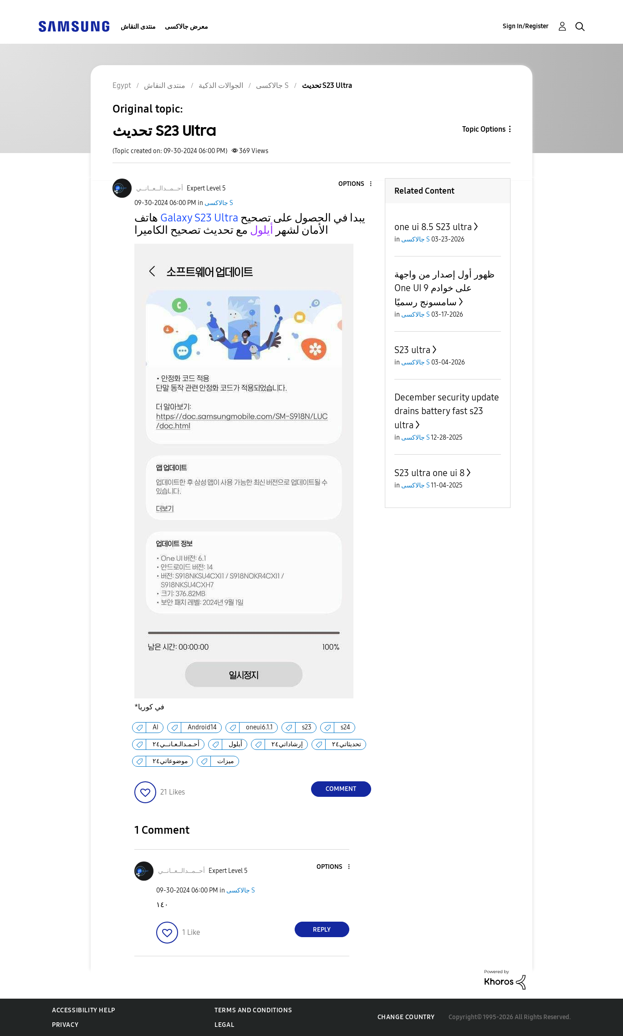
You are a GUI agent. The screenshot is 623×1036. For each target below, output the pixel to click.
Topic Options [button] (484, 129)
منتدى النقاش (138, 27)
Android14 (202, 727)
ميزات (225, 761)
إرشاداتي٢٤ (287, 744)
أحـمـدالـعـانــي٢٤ (176, 744)
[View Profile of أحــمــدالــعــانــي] (159, 188)
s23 (307, 727)
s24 (345, 727)
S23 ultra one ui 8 (429, 472)
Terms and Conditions (253, 1010)
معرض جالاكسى (186, 27)
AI (155, 727)
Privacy (65, 1025)
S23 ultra (412, 349)
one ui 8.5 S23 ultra (433, 226)
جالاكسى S (218, 203)
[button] (355, 184)
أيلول (235, 744)
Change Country (406, 1017)
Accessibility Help (83, 1010)
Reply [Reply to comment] (322, 929)
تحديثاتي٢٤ (346, 744)
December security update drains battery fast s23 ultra (446, 411)
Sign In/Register (526, 26)
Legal (224, 1025)
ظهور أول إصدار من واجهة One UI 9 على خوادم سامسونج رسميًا (444, 288)
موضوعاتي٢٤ (170, 761)
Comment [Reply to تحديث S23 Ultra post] (341, 789)
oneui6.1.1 (259, 727)
